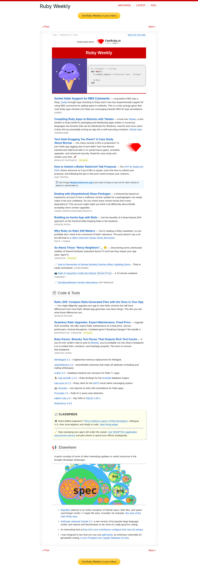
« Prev (45, 26)
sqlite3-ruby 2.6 (62, 398)
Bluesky (95, 342)
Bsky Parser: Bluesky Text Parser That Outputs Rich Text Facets (95, 339)
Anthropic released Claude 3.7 (76, 521)
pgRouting (107, 534)
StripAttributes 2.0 (63, 364)
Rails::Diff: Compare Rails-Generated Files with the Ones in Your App (98, 301)
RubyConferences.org (81, 182)
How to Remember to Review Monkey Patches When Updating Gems (94, 264)
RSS (153, 5)
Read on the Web (136, 35)
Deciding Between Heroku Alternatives (78, 282)
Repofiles (65, 510)
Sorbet (64, 102)
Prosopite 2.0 (61, 393)
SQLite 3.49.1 (93, 398)
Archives (124, 5)
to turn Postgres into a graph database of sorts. (105, 537)
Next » (152, 26)
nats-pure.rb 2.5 (62, 383)
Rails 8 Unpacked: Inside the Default (85, 273)
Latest (140, 5)
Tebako (132, 119)
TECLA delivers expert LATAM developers (106, 421)
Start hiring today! (109, 424)
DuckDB (106, 378)
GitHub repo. (136, 129)
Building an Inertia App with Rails (75, 217)
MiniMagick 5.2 (62, 359)
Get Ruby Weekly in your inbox (99, 15)
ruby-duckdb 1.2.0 (67, 378)
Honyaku (62, 388)
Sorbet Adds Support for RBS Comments (82, 98)
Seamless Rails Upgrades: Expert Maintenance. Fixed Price (92, 322)
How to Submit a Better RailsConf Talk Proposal (85, 166)
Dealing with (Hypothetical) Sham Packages (82, 193)
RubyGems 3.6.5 (63, 403)
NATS (96, 383)
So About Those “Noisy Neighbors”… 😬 (80, 247)
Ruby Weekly (55, 6)
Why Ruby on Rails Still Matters (74, 230)
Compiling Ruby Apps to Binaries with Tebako (84, 119)
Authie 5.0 (59, 373)
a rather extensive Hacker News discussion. (92, 237)
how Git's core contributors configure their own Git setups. (113, 529)
